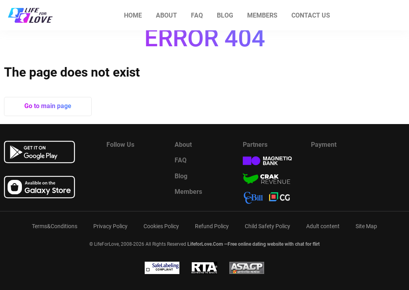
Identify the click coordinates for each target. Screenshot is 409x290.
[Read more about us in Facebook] (112, 162)
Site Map (366, 226)
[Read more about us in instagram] (152, 162)
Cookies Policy (161, 226)
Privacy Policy (110, 226)
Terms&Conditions (54, 226)
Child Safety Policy (267, 226)
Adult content (323, 226)
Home (133, 15)
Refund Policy (212, 226)
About (166, 15)
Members (262, 15)
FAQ (197, 15)
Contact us (310, 15)
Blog (225, 15)
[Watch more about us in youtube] (132, 162)
